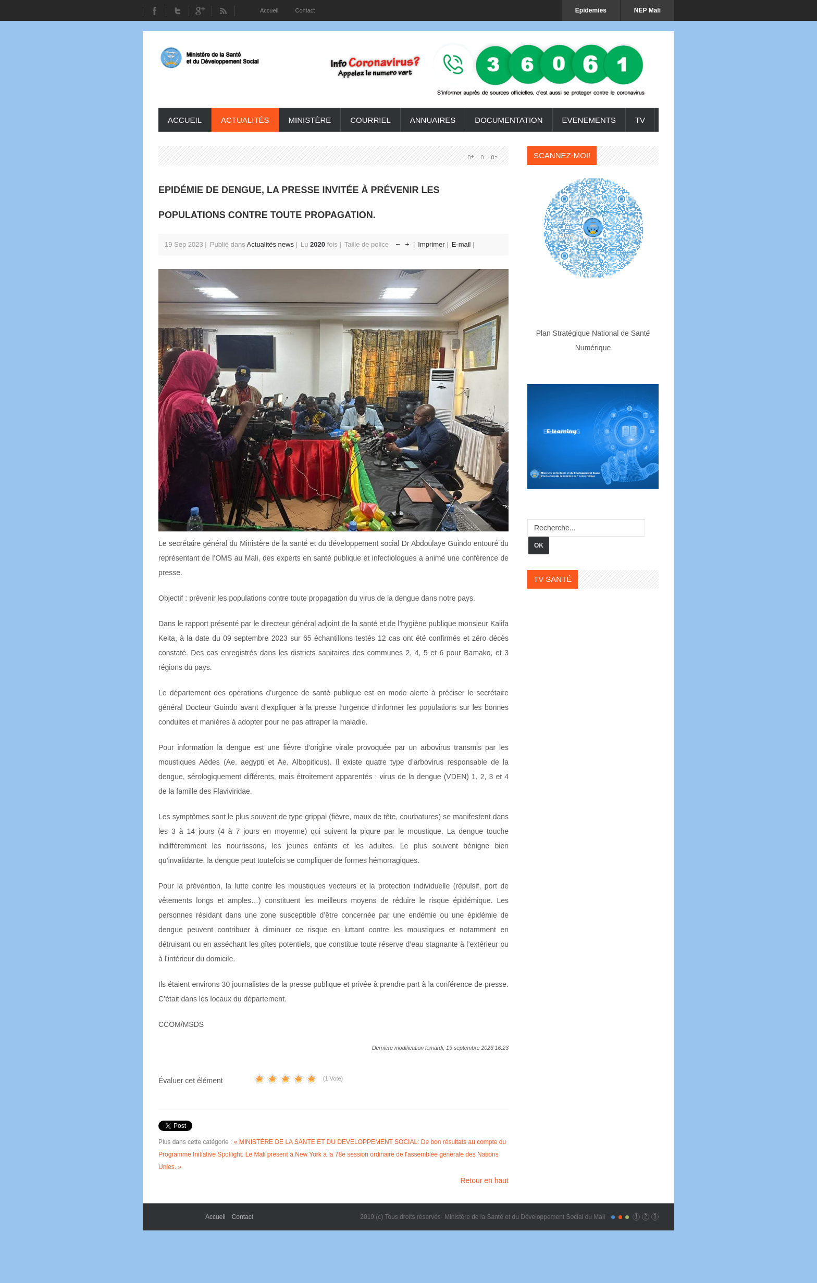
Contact (242, 1217)
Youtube (200, 11)
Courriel (370, 120)
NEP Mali (647, 10)
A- (493, 157)
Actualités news (270, 244)
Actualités (245, 120)
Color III (627, 1217)
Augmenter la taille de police (407, 242)
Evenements (589, 120)
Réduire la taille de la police (398, 242)
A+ (470, 157)
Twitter (177, 11)
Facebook (154, 11)
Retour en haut (484, 1180)
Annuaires (433, 120)
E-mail (462, 244)
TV (640, 120)
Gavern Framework (181, 1213)
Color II (620, 1217)
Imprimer (432, 244)
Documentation (508, 120)
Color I (613, 1217)
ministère (310, 120)
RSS (223, 11)
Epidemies (590, 10)
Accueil (185, 120)
